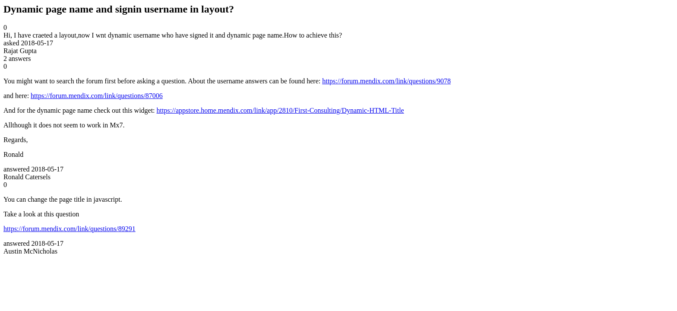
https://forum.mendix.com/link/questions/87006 (97, 95)
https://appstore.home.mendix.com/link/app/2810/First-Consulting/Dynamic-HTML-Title (280, 110)
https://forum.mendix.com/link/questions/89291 (69, 228)
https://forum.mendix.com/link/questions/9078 (386, 81)
